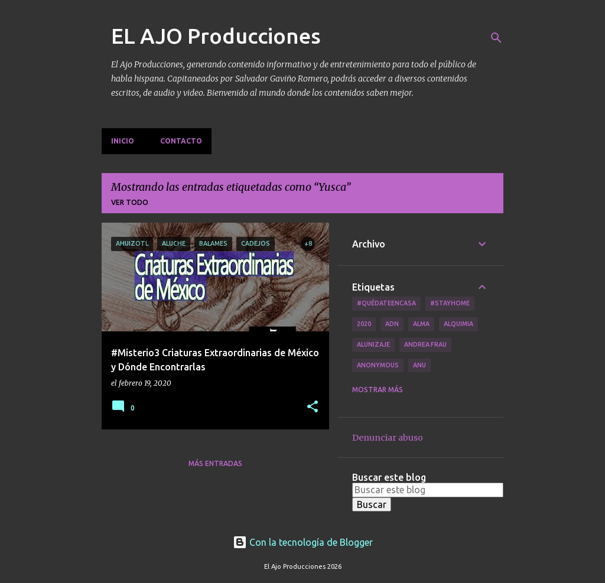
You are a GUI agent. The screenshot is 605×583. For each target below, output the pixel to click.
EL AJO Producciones (216, 36)
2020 (364, 323)
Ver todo (129, 202)
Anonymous (378, 365)
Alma (421, 323)
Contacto (181, 141)
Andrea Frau (425, 344)
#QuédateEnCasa (386, 303)
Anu (419, 365)
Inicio (122, 141)
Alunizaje (373, 344)
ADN (392, 323)
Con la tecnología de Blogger (303, 542)
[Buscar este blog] (427, 490)
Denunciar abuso (387, 437)
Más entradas (215, 463)
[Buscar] (496, 38)
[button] (312, 407)
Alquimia (458, 323)
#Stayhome (450, 303)
